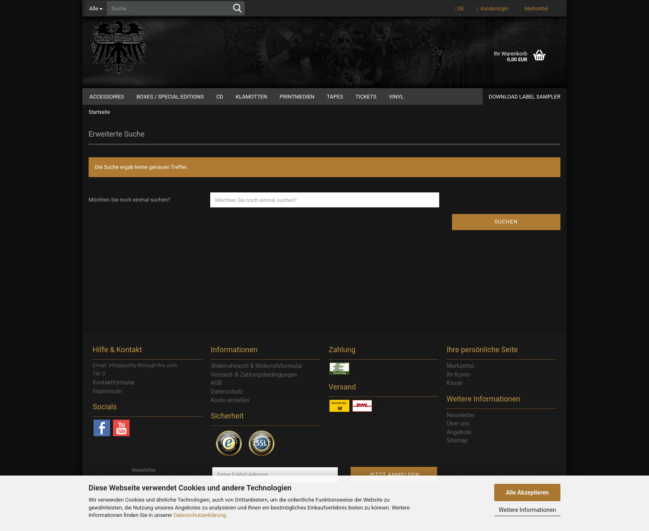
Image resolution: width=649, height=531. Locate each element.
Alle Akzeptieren (527, 492)
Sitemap (457, 450)
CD (219, 97)
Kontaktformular (114, 392)
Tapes (335, 97)
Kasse (454, 392)
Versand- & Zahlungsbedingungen (254, 383)
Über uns (458, 433)
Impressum (107, 400)
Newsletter (460, 424)
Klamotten (251, 97)
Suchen (506, 231)
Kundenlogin (492, 9)
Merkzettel (534, 9)
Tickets (366, 97)
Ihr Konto (458, 383)
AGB (216, 392)
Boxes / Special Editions (170, 97)
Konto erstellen (230, 409)
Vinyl (396, 97)
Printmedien (297, 97)
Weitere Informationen (527, 510)
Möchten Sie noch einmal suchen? (129, 209)
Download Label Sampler (524, 97)
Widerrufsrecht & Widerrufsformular (257, 375)
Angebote (459, 441)
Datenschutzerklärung (199, 515)
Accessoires (106, 97)
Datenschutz (227, 400)
